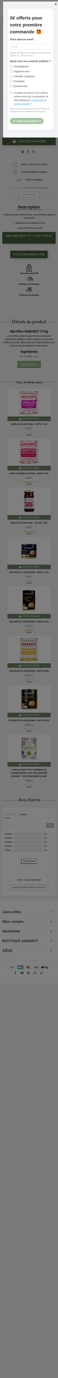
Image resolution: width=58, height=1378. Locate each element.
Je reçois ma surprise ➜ (27, 121)
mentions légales (22, 104)
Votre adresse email (21, 39)
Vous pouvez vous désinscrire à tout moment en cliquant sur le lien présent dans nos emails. (29, 110)
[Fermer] (56, 4)
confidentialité (37, 100)
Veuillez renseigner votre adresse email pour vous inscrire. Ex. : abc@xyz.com (30, 54)
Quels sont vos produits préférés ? (30, 61)
